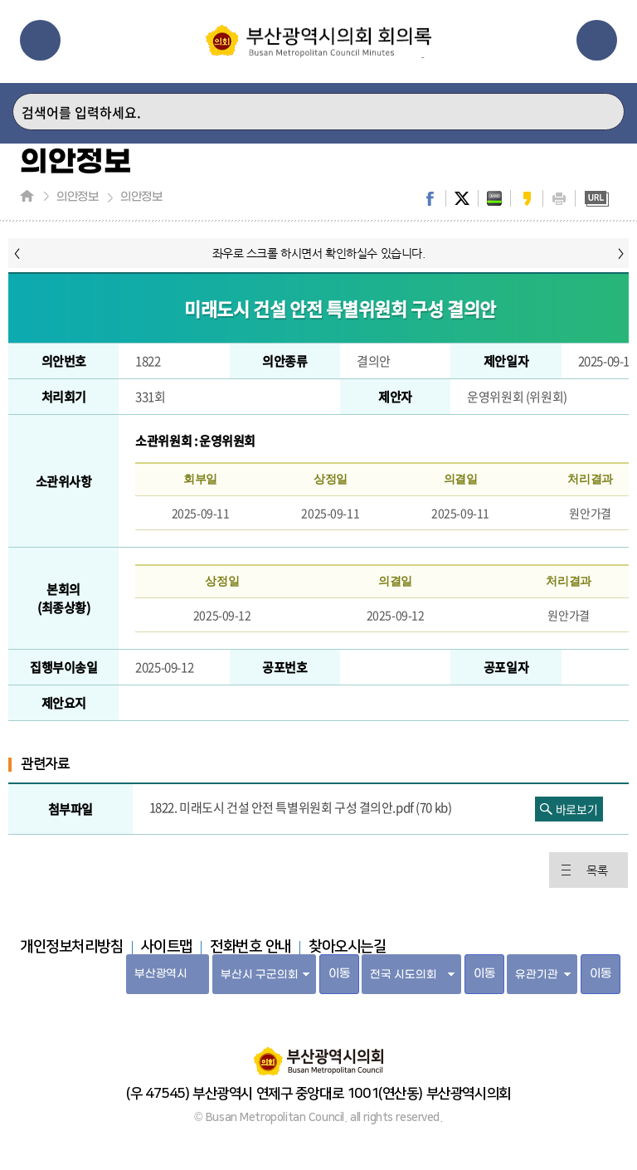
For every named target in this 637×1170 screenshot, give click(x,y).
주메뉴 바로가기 (0, 0)
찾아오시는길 (347, 947)
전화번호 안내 (250, 947)
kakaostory (526, 198)
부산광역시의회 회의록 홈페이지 (318, 41)
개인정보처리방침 (72, 947)
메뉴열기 (40, 40)
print (559, 198)
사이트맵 (166, 947)
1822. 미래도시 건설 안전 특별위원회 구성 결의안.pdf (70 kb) (300, 807)
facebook (429, 198)
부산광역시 (160, 974)
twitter (462, 198)
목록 (596, 870)
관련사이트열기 (596, 40)
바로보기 (576, 809)
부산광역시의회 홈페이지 (318, 1053)
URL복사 (596, 198)
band (494, 198)
